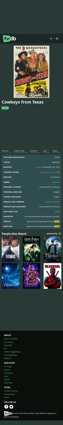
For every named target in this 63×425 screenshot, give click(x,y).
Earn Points (8, 342)
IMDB (57, 211)
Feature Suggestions (12, 352)
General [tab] (5, 151)
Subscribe (8, 345)
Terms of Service (11, 391)
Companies (8, 373)
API (5, 348)
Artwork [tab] (33, 151)
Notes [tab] (55, 151)
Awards (7, 370)
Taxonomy (8, 382)
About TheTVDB (10, 339)
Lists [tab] (45, 151)
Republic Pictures (52, 202)
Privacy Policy (9, 394)
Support (7, 358)
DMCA (6, 397)
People (7, 379)
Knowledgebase (10, 355)
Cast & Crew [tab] (19, 151)
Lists (6, 376)
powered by (54, 233)
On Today (8, 366)
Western (56, 182)
